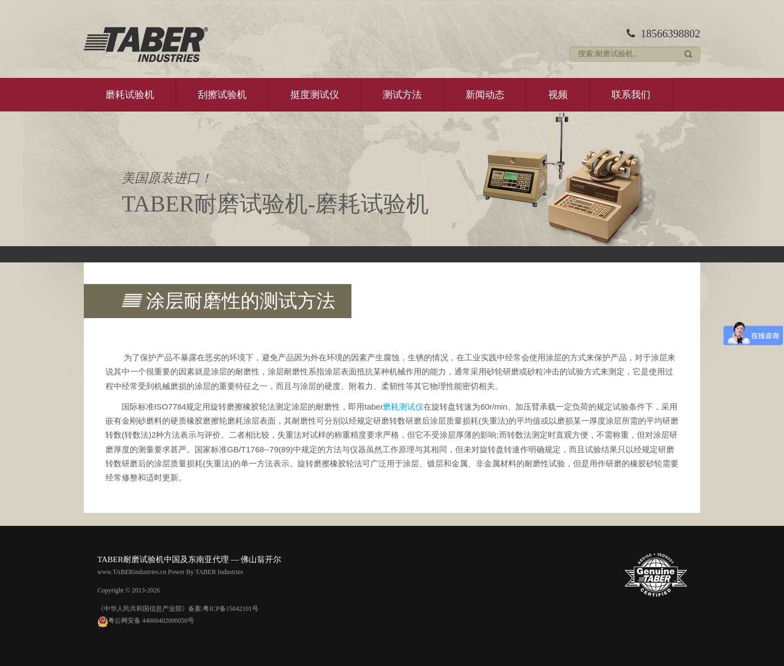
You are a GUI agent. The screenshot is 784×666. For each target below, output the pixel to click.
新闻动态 (485, 95)
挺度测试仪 (314, 95)
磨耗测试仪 (403, 406)
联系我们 (631, 95)
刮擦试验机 (222, 95)
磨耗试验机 (129, 95)
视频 (558, 95)
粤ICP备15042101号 (230, 608)
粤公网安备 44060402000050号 (145, 620)
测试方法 (402, 95)
